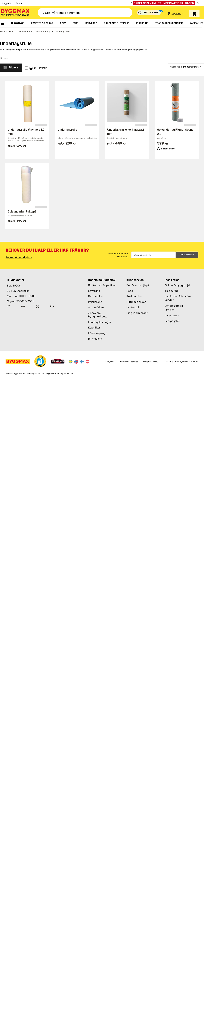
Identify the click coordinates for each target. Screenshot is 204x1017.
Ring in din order (137, 313)
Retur (129, 290)
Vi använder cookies (128, 361)
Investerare (172, 315)
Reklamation (134, 296)
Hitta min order (136, 302)
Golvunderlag (43, 31)
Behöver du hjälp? (137, 285)
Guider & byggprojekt (178, 285)
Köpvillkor (94, 327)
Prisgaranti (95, 302)
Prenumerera (187, 254)
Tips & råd (171, 290)
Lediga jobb (172, 321)
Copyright (109, 361)
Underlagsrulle (67, 129)
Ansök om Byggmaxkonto (97, 314)
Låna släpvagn (97, 333)
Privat (19, 3)
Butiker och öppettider (102, 285)
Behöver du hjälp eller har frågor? (47, 250)
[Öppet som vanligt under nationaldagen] (164, 3)
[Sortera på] (186, 67)
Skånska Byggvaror (47, 374)
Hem (2, 31)
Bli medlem (95, 338)
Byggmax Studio (65, 374)
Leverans (94, 290)
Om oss (169, 310)
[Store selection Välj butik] (176, 13)
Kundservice (135, 280)
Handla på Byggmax (101, 280)
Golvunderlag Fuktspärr (23, 211)
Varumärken (96, 307)
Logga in (6, 3)
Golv (11, 31)
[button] (40, 361)
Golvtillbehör (25, 31)
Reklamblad (95, 296)
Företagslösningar (99, 322)
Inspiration (172, 280)
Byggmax (33, 374)
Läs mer (4, 58)
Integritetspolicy (150, 361)
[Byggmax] (15, 12)
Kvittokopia (133, 307)
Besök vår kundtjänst (19, 257)
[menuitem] (2, 23)
